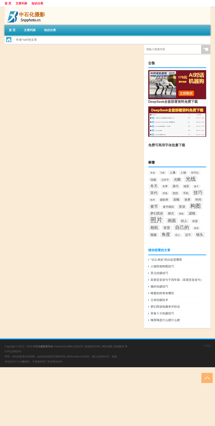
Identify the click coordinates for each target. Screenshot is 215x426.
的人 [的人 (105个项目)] (184, 221)
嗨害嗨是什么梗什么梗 (165, 320)
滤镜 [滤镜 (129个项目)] (192, 213)
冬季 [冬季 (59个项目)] (165, 186)
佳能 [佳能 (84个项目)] (153, 179)
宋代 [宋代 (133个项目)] (153, 193)
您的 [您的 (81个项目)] (175, 193)
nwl (17, 73)
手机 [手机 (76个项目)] (186, 193)
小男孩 (206, 345)
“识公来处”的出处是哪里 (166, 259)
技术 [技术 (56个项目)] (152, 200)
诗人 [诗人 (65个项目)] (177, 235)
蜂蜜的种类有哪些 (162, 293)
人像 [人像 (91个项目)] (173, 172)
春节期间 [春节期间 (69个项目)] (168, 206)
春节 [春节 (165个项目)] (154, 206)
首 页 (8, 3)
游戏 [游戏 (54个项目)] (181, 213)
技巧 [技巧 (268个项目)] (198, 192)
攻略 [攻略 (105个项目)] (176, 199)
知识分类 (37, 3)
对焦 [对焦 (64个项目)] (165, 193)
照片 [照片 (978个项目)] (156, 219)
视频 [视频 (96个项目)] (153, 235)
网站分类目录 (75, 346)
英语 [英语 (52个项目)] (196, 228)
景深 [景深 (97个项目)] (182, 206)
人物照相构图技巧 (162, 266)
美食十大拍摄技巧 (162, 313)
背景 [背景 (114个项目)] (166, 228)
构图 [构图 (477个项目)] (195, 206)
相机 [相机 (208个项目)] (154, 227)
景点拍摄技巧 (159, 273)
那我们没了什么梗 (57, 49)
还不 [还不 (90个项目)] (188, 235)
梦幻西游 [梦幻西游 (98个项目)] (156, 213)
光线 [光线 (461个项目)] (191, 179)
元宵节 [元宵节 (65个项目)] (165, 179)
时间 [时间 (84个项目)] (198, 199)
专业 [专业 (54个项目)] (152, 172)
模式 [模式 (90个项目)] (171, 213)
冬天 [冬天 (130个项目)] (153, 186)
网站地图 (107, 346)
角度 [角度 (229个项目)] (166, 234)
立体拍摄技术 (159, 300)
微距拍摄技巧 (159, 286)
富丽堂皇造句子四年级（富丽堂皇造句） (177, 279)
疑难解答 (119, 346)
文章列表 (21, 3)
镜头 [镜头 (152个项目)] (199, 235)
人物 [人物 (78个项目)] (183, 172)
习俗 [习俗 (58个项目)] (162, 172)
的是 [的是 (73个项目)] (195, 221)
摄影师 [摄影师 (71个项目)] (164, 199)
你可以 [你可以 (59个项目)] (195, 172)
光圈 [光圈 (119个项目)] (177, 179)
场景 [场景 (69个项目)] (186, 186)
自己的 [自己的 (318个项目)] (182, 227)
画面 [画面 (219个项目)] (172, 220)
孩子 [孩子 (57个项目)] (196, 186)
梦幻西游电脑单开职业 (165, 306)
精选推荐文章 (92, 346)
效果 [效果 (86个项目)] (187, 199)
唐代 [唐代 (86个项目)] (175, 186)
